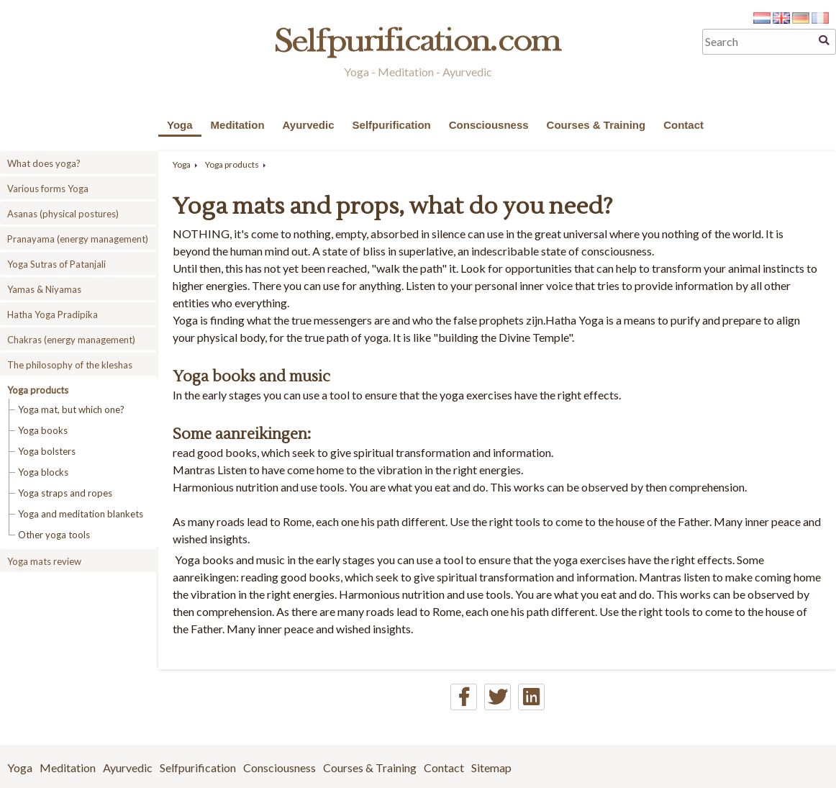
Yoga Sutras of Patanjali (56, 264)
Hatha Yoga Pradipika (52, 314)
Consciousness (489, 125)
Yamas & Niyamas (44, 289)
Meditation (238, 125)
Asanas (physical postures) (63, 213)
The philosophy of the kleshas (69, 365)
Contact (683, 125)
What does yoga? (44, 163)
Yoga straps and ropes (65, 493)
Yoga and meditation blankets (80, 514)
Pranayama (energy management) (77, 239)
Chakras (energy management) (71, 339)
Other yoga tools (54, 534)
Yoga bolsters (47, 451)
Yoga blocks (43, 472)
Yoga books (43, 430)
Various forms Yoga (47, 188)
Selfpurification (392, 125)
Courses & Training (596, 125)
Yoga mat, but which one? (71, 409)
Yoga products (37, 390)
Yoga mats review (44, 561)
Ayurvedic (309, 125)
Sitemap (491, 767)
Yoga (180, 125)
